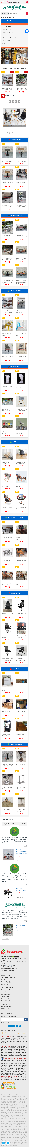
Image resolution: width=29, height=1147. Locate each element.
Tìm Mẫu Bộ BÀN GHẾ (7, 26)
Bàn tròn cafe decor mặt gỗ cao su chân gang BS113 (7, 184)
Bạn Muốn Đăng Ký (6, 992)
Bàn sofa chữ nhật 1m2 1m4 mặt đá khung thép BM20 (20, 184)
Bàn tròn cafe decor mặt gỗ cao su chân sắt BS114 (21, 161)
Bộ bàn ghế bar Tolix (7, 537)
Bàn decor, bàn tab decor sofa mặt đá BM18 (21, 207)
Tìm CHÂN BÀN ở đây (7, 46)
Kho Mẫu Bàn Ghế (23, 824)
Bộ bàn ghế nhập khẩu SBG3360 (10, 133)
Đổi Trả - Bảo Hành (5, 1008)
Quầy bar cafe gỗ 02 (21, 688)
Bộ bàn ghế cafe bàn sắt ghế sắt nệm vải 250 (7, 282)
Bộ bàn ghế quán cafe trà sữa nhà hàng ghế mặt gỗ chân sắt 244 (21, 851)
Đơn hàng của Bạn (5, 994)
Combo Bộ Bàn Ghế (6, 824)
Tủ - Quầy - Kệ (5, 43)
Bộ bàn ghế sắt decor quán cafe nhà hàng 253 (21, 237)
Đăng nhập (4, 17)
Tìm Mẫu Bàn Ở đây (6, 24)
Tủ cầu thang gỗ (20, 734)
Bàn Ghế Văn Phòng (6, 40)
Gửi (26, 1019)
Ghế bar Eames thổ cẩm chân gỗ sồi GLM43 (21, 433)
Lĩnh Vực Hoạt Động (6, 982)
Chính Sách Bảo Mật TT (7, 1011)
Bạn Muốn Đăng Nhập (6, 989)
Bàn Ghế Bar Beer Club (7, 32)
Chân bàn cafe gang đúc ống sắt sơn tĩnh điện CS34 (7, 766)
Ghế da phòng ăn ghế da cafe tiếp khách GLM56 (21, 358)
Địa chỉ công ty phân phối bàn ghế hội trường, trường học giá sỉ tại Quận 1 (14, 1115)
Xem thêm (20, 861)
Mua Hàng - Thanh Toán (7, 1013)
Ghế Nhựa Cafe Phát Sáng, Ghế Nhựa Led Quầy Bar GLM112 (7, 388)
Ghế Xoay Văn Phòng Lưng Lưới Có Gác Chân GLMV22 (21, 615)
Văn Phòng (14, 823)
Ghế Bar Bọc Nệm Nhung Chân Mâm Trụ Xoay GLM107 (6, 411)
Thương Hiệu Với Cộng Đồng (8, 977)
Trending (4, 68)
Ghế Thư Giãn (5, 35)
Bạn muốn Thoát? (5, 1001)
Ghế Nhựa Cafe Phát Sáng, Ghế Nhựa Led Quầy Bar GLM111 (21, 388)
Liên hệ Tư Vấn (5, 984)
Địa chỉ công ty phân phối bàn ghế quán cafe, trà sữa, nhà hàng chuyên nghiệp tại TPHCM (13, 1104)
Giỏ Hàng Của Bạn (5, 998)
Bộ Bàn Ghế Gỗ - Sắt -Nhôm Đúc (9, 37)
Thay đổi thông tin (5, 996)
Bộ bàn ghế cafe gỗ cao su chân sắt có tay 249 (21, 282)
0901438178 (8, 965)
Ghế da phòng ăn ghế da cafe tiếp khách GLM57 (7, 358)
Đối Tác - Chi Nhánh (6, 975)
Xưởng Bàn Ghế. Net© (6, 973)
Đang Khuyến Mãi (14, 68)
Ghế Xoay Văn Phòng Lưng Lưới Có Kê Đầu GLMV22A (7, 615)
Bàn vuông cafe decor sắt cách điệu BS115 (7, 161)
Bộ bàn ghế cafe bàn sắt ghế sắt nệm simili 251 (21, 260)
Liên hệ (7, 92)
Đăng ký (11, 17)
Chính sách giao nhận (6, 1006)
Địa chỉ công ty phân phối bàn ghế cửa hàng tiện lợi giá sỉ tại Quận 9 (14, 1120)
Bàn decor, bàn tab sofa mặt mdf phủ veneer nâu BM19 (7, 207)
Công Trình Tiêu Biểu (6, 979)
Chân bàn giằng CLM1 (7, 809)
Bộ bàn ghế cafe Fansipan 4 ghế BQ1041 (20, 585)
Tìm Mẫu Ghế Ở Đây (6, 29)
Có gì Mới (23, 68)
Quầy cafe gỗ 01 (6, 711)
